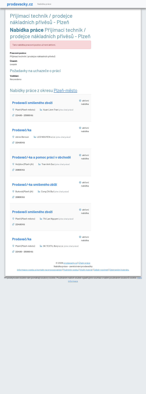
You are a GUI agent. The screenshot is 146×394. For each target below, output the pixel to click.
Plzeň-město (65, 90)
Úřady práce (84, 262)
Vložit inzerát (86, 269)
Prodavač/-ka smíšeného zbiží (34, 184)
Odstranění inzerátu (119, 269)
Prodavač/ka (21, 130)
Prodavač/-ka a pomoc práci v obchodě (41, 157)
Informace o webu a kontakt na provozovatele (39, 269)
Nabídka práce (44, 4)
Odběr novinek (101, 269)
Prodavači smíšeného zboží (32, 103)
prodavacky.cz (20, 3)
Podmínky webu (70, 269)
